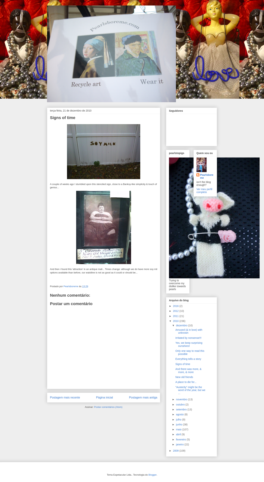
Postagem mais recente (65, 397)
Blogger (152, 474)
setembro (181, 409)
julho (179, 419)
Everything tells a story (188, 358)
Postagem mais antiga (143, 397)
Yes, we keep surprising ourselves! (188, 344)
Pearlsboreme (206, 176)
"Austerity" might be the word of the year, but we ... (190, 390)
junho (179, 424)
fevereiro (181, 439)
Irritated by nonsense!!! (188, 337)
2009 (176, 450)
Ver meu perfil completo (204, 191)
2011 (176, 316)
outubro (180, 404)
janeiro (180, 444)
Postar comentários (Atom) (108, 407)
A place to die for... (185, 382)
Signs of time (182, 364)
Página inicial (104, 397)
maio (179, 429)
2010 (176, 321)
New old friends (184, 377)
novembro (182, 399)
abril (178, 434)
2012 (176, 310)
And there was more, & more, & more (188, 371)
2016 (176, 306)
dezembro (182, 325)
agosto (180, 414)
